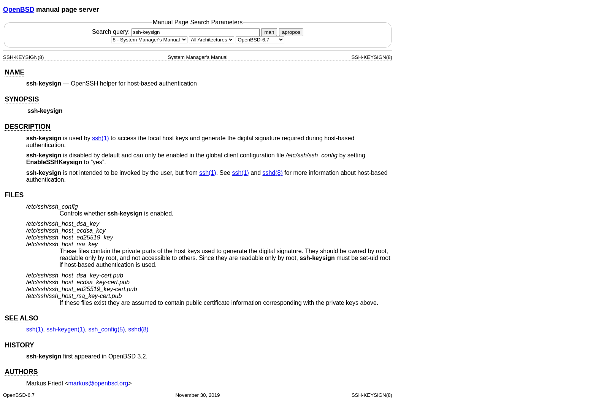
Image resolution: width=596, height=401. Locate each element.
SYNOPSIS (22, 99)
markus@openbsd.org (98, 383)
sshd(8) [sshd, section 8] (272, 173)
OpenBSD (18, 9)
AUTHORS (21, 372)
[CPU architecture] (211, 39)
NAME (14, 72)
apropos (291, 32)
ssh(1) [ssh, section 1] (100, 138)
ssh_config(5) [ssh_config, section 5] (106, 329)
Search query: (177, 32)
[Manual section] (149, 39)
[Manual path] (260, 39)
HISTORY (19, 345)
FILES (14, 195)
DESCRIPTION (27, 126)
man (269, 32)
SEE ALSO (21, 318)
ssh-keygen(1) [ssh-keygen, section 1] (65, 329)
